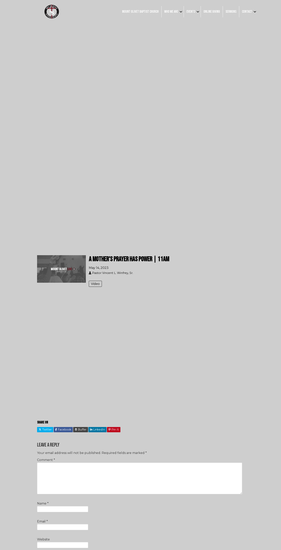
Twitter (45, 429)
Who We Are (171, 12)
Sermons (231, 12)
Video (95, 284)
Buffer (80, 429)
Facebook (63, 429)
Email (42, 521)
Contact (247, 12)
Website (43, 539)
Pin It (113, 429)
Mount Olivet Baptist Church (140, 12)
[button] (181, 11)
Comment (46, 460)
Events (191, 12)
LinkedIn (97, 429)
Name (43, 503)
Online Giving (212, 12)
